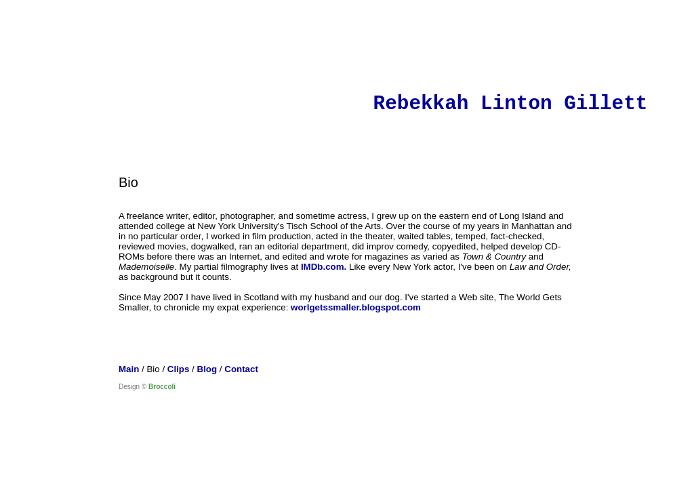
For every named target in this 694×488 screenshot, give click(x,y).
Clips (178, 369)
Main (129, 369)
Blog (207, 369)
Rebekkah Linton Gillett (510, 104)
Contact (241, 369)
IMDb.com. (323, 267)
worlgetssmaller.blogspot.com (356, 307)
